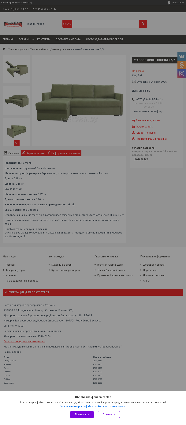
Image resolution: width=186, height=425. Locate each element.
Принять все (82, 414)
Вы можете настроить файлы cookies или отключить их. (92, 406)
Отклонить (109, 414)
